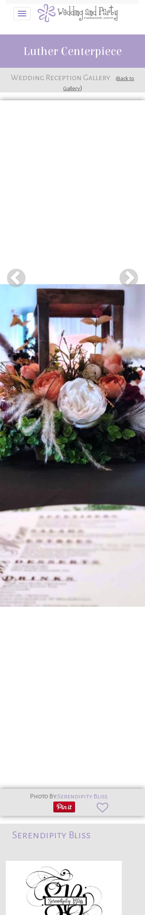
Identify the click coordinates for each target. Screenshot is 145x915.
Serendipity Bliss (82, 796)
